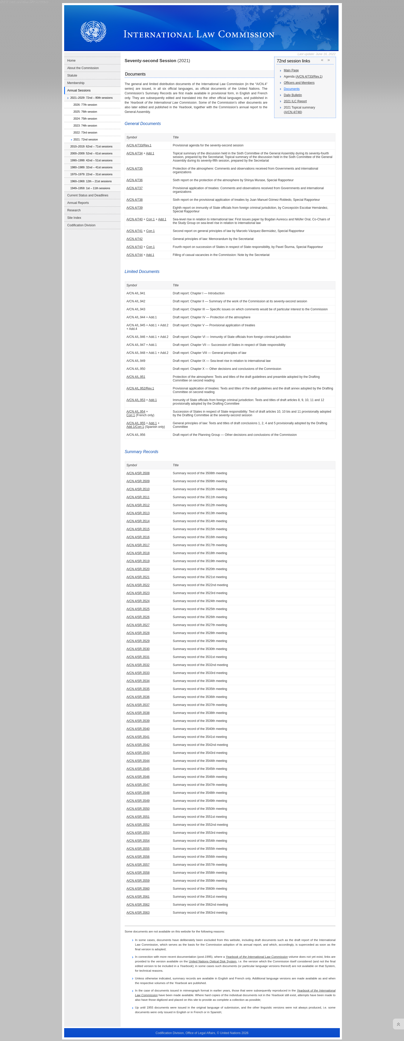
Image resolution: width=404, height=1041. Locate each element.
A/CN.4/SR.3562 (138, 904)
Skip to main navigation (14, 1)
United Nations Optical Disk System (213, 961)
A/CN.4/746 (293, 112)
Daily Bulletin (293, 95)
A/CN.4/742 (135, 239)
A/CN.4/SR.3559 (138, 880)
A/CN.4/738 (135, 200)
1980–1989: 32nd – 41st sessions (91, 167)
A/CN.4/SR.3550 (138, 809)
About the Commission (83, 68)
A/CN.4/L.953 (136, 400)
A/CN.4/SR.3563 (138, 912)
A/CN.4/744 (135, 255)
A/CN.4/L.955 (136, 423)
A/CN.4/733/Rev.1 (309, 76)
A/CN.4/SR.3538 (138, 713)
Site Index (74, 218)
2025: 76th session (85, 111)
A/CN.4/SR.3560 (138, 888)
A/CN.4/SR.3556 (138, 857)
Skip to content (39, 1)
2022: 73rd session (85, 132)
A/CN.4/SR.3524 (138, 601)
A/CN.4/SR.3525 (138, 609)
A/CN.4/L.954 (136, 411)
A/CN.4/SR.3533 (138, 673)
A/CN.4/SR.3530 (138, 649)
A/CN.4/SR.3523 (138, 593)
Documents (291, 89)
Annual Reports (78, 203)
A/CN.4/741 (135, 231)
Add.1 (150, 153)
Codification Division (81, 225)
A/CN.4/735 (135, 168)
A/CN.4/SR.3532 (138, 665)
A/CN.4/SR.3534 (138, 681)
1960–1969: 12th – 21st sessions (91, 181)
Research (74, 210)
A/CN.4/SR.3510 (138, 489)
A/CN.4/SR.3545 (138, 769)
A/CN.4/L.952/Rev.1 (140, 388)
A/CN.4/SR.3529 (138, 641)
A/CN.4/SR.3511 (138, 497)
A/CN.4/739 (135, 208)
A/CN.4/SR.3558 (138, 873)
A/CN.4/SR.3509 (138, 481)
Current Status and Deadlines (87, 195)
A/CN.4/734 (135, 153)
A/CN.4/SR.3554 (138, 841)
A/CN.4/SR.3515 (138, 529)
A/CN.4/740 (135, 219)
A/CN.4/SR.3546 (138, 777)
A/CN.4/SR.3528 (138, 633)
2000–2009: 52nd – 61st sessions (91, 153)
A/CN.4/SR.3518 (138, 553)
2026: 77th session (85, 104)
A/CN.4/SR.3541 (138, 737)
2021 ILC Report (295, 101)
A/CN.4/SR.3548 (138, 793)
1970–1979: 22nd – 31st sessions (91, 174)
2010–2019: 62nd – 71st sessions (91, 146)
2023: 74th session (85, 125)
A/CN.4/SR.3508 (138, 473)
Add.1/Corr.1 (135, 427)
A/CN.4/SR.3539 (138, 721)
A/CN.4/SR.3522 (138, 585)
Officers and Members (299, 83)
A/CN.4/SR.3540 (138, 729)
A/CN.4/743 (135, 247)
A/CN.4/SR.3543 (138, 753)
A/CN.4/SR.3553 (138, 833)
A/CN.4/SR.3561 (138, 896)
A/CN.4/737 (135, 188)
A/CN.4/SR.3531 (138, 657)
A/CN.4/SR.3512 (138, 505)
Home (71, 60)
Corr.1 (150, 219)
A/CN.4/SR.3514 (138, 521)
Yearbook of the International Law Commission (257, 956)
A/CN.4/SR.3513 (138, 513)
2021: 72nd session (85, 139)
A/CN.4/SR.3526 (138, 617)
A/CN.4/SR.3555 (138, 849)
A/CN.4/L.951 (136, 377)
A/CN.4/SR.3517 (138, 545)
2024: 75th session (85, 118)
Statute (72, 75)
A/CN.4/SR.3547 (138, 785)
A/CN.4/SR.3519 (138, 561)
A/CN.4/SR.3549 (138, 801)
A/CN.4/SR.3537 (138, 705)
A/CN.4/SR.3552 (138, 825)
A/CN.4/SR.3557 (138, 865)
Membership (76, 83)
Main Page (291, 70)
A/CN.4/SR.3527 (138, 625)
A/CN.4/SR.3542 (138, 745)
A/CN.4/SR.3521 (138, 577)
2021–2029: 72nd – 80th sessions (91, 97)
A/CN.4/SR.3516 (138, 537)
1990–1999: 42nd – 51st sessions (91, 160)
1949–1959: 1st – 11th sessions (90, 188)
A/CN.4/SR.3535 (138, 689)
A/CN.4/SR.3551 (138, 817)
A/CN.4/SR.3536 (138, 697)
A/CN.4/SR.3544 (138, 761)
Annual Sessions (79, 90)
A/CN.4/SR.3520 (138, 569)
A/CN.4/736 (135, 180)
